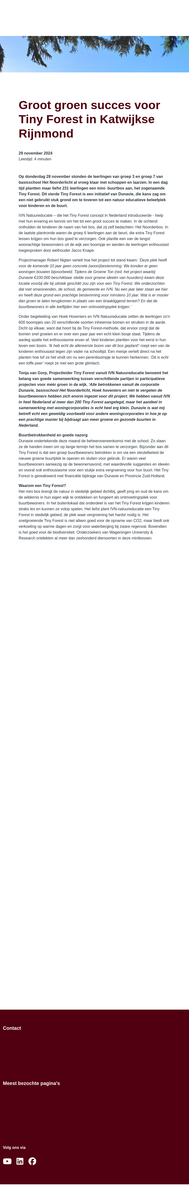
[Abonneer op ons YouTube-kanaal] (7, 1161)
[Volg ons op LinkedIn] (20, 1161)
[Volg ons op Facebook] (32, 1161)
